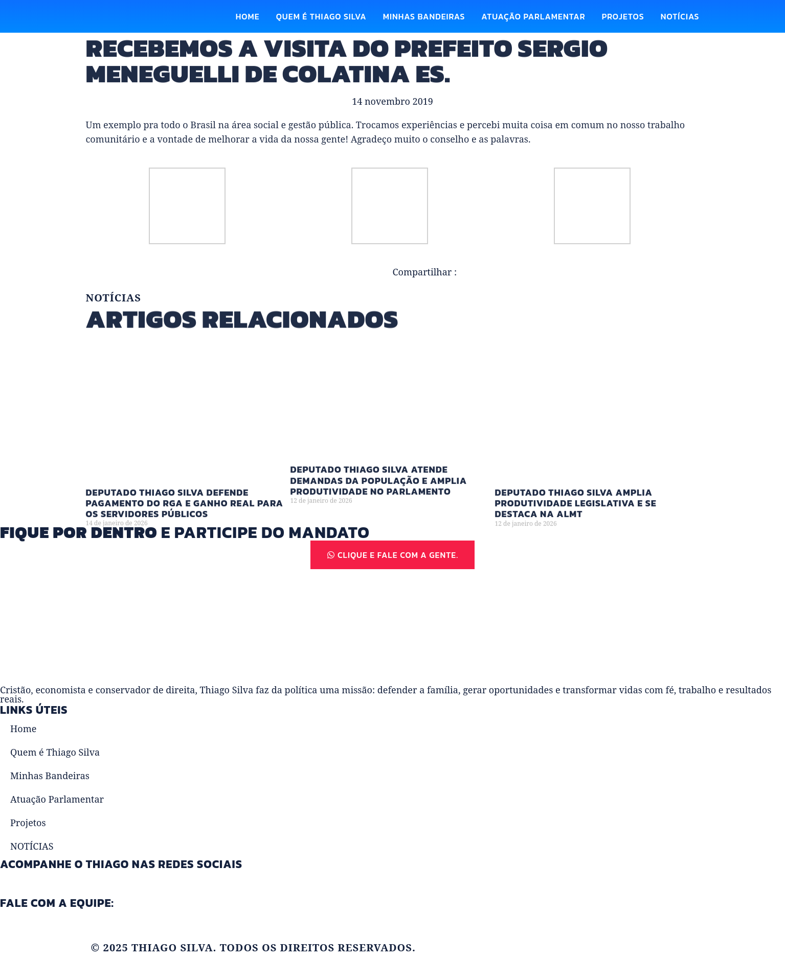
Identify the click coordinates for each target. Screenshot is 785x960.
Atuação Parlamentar (533, 16)
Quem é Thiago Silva (321, 16)
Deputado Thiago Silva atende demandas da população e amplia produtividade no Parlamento (378, 493)
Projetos (623, 16)
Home (248, 16)
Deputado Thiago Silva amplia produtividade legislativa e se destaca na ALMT (576, 515)
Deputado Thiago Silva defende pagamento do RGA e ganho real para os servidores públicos (185, 515)
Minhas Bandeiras (424, 16)
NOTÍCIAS (680, 16)
